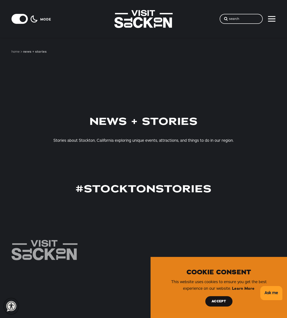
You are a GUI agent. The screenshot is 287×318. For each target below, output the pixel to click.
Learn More (243, 288)
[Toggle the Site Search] (241, 19)
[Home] (44, 250)
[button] (271, 293)
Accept (218, 301)
